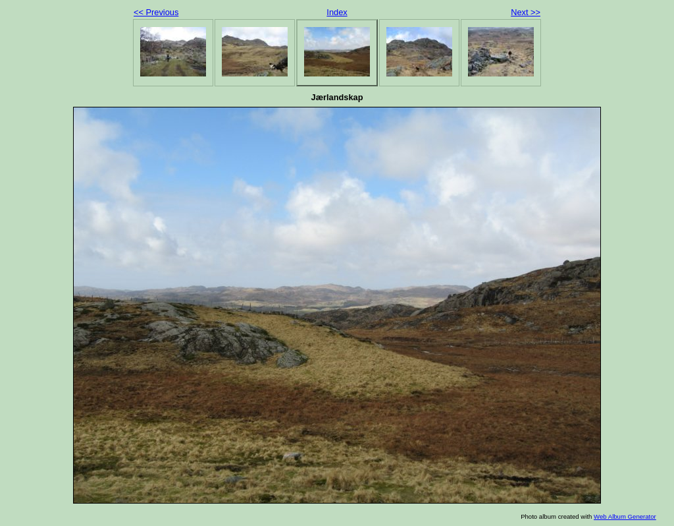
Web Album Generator (625, 516)
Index (336, 12)
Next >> (525, 12)
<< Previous (156, 12)
